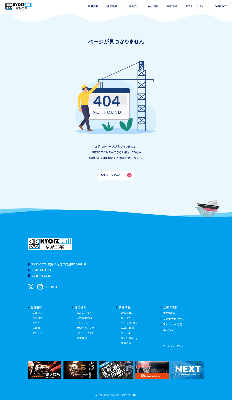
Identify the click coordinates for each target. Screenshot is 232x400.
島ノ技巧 (126, 317)
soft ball (126, 312)
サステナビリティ (195, 6)
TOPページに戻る (116, 175)
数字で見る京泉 (85, 328)
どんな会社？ (84, 312)
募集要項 (82, 338)
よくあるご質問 (85, 333)
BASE (54, 287)
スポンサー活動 (171, 324)
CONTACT (220, 6)
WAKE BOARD (129, 328)
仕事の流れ (132, 6)
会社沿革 (38, 333)
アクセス (37, 323)
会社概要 (38, 317)
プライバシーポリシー (174, 346)
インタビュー (83, 323)
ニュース (125, 333)
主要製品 (112, 6)
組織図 (36, 328)
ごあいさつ (38, 312)
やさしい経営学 (129, 323)
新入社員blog (129, 338)
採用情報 (172, 6)
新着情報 (93, 6)
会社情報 (153, 6)
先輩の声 (126, 343)
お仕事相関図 (84, 317)
